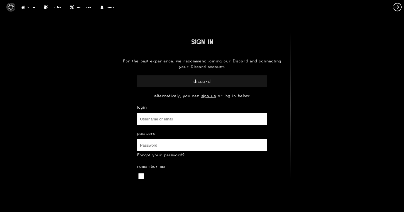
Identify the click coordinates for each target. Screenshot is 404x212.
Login (142, 107)
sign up (208, 95)
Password (146, 133)
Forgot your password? (161, 155)
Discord (240, 61)
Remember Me (151, 166)
